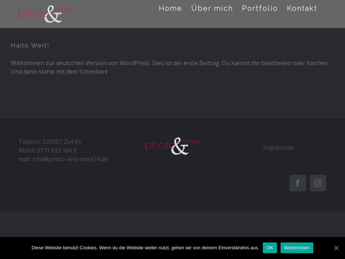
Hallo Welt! (30, 45)
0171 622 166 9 (57, 150)
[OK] (336, 247)
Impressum (278, 147)
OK (269, 247)
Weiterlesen (297, 247)
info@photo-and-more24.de (70, 159)
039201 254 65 (61, 142)
